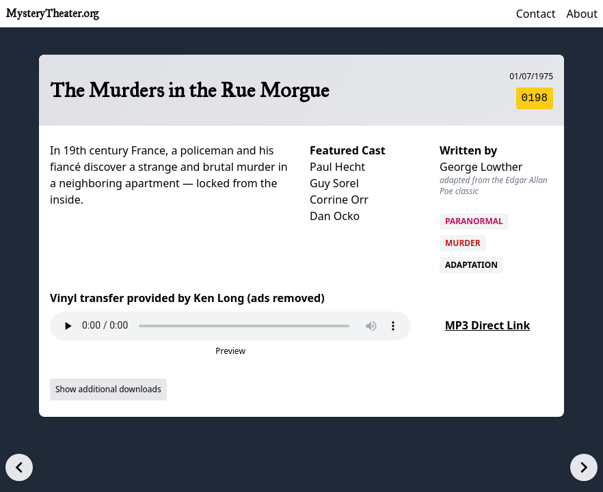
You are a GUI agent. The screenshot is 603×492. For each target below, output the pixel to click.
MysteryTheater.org (51, 13)
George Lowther (481, 166)
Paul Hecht (337, 166)
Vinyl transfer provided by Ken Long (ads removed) (187, 297)
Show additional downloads (108, 389)
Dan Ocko (335, 215)
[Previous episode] (19, 467)
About (582, 13)
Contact (536, 13)
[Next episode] (584, 467)
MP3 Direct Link (488, 325)
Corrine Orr (339, 199)
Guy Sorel (334, 183)
